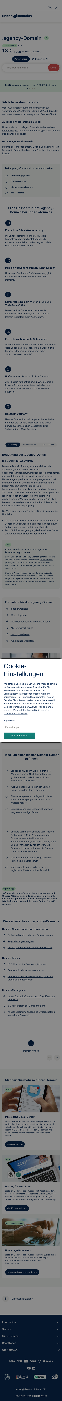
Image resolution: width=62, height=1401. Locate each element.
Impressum (9, 720)
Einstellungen (12, 727)
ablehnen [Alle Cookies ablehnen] (48, 706)
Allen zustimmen (19, 735)
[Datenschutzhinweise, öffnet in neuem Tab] (15, 713)
